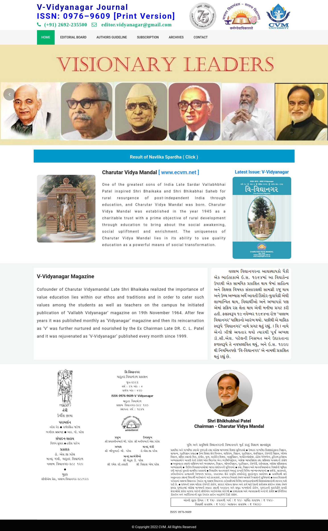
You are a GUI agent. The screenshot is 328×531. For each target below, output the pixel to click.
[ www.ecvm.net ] (178, 172)
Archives (176, 37)
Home (45, 37)
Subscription (148, 37)
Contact (201, 37)
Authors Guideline (112, 37)
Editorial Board (73, 37)
